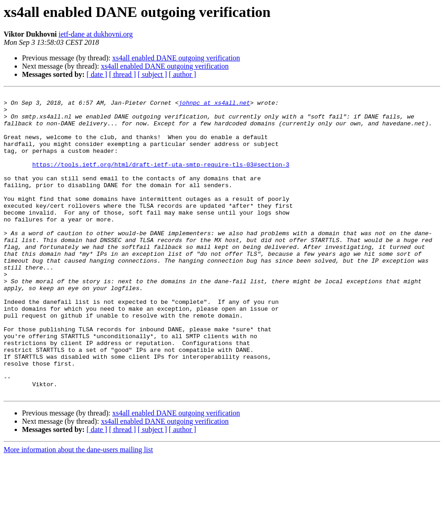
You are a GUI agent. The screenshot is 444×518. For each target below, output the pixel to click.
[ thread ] (122, 74)
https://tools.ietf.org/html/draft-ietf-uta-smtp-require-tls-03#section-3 (160, 179)
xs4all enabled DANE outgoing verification (176, 58)
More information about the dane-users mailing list (78, 510)
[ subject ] (152, 74)
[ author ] (182, 74)
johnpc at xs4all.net (214, 105)
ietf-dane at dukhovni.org (96, 34)
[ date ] (97, 74)
